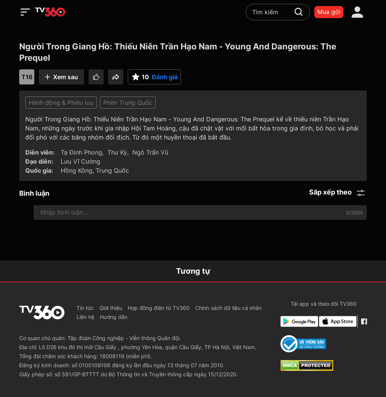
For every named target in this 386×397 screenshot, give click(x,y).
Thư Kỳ (117, 152)
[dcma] (306, 368)
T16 (26, 77)
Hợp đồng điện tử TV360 (159, 308)
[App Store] (336, 321)
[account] (357, 12)
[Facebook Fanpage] (364, 321)
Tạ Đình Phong (81, 152)
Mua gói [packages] (328, 11)
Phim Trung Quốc (127, 102)
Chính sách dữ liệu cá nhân (228, 308)
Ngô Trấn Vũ (150, 152)
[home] (50, 12)
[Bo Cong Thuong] (303, 344)
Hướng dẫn (113, 317)
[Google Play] (298, 321)
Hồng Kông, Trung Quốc (95, 170)
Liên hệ (85, 317)
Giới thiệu (111, 308)
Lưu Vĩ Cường (80, 161)
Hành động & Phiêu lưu (61, 102)
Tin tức (85, 308)
